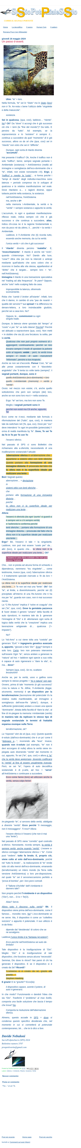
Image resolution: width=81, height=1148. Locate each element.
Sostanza (28, 1071)
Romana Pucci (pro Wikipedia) (15, 32)
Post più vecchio (45, 1137)
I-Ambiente (16, 1071)
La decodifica (17, 27)
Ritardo (22, 1071)
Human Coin (41, 27)
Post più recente (8, 1137)
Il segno (29, 27)
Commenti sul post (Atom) (20, 1142)
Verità (34, 1071)
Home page (27, 1137)
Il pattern (53, 27)
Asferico (9, 1071)
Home (5, 27)
